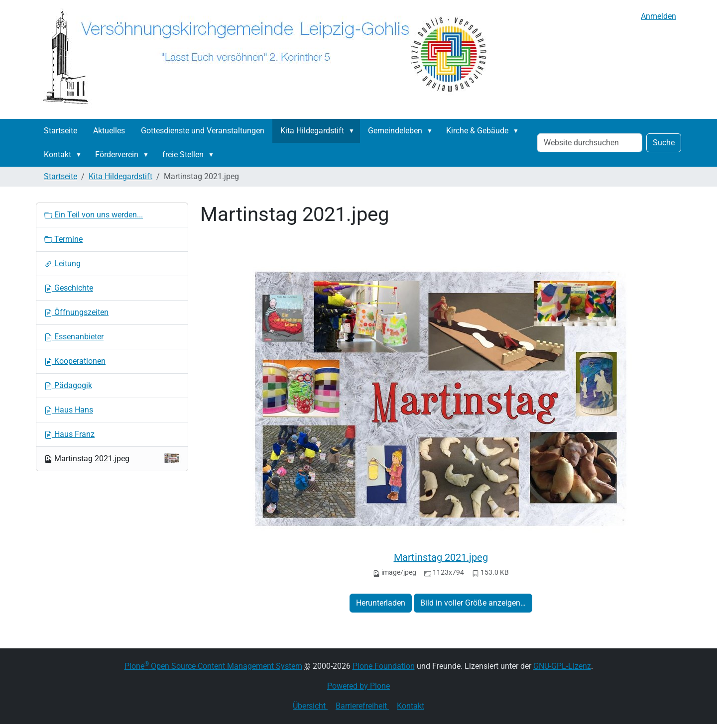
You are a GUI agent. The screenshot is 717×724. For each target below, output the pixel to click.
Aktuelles (109, 130)
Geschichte (68, 288)
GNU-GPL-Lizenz (562, 666)
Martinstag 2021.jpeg (441, 557)
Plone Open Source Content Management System (213, 666)
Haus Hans (68, 409)
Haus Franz (69, 434)
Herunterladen (380, 603)
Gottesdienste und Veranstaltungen (202, 130)
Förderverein (116, 154)
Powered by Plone (358, 686)
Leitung (62, 263)
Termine (63, 239)
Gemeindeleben (395, 130)
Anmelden (658, 16)
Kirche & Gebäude (477, 130)
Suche (664, 142)
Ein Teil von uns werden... (93, 214)
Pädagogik (68, 385)
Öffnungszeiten (76, 312)
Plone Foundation (384, 666)
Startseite (60, 130)
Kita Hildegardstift (312, 130)
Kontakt (57, 154)
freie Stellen (183, 154)
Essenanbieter (74, 336)
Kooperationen (75, 361)
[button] (353, 131)
